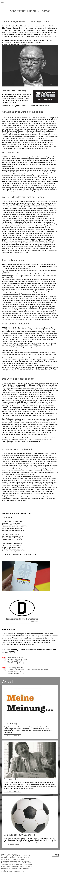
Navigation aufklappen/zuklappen (30, 2)
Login (57, 854)
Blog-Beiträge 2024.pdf (14, 661)
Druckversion (6, 854)
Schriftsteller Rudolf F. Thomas (30, 11)
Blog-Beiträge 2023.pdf (14, 671)
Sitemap (14, 854)
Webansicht (55, 856)
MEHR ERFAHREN (13, 735)
